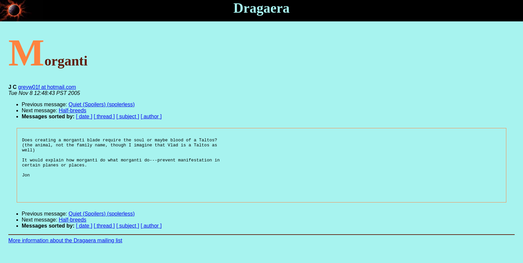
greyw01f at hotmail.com (47, 87)
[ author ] (151, 116)
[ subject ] (127, 116)
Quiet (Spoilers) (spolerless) (102, 104)
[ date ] (84, 116)
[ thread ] (104, 116)
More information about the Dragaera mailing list (65, 251)
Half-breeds (72, 110)
